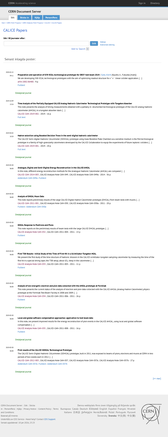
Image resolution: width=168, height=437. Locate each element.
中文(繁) (131, 415)
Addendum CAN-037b (57, 363)
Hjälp (37, 17)
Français (122, 408)
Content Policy (44, 409)
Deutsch (84, 408)
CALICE (47, 23)
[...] (140, 78)
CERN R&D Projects (14, 23)
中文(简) (122, 415)
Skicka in (24, 17)
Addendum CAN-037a (27, 363)
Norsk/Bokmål (100, 412)
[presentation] (112, 78)
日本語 (76, 412)
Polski (112, 412)
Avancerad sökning (107, 45)
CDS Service (18, 419)
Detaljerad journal (23, 93)
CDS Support (49, 419)
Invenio (14, 415)
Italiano (68, 412)
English (103, 408)
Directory (155, 3)
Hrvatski (131, 408)
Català (75, 408)
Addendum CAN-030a (36, 206)
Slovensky (102, 415)
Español (112, 408)
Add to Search (78, 48)
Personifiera (51, 17)
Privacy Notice (30, 409)
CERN (22, 3)
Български (66, 408)
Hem (3, 23)
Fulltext (21, 85)
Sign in (142, 3)
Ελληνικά (93, 408)
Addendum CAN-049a (27, 178)
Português (121, 412)
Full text (21, 117)
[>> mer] (157, 378)
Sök (12, 17)
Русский (131, 412)
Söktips (103, 42)
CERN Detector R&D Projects (32, 23)
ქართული (86, 412)
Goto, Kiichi (106, 74)
